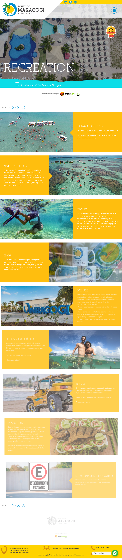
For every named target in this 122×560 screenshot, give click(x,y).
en (71, 2)
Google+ (23, 107)
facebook (13, 107)
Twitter (18, 107)
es (76, 2)
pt (66, 2)
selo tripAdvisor (111, 32)
